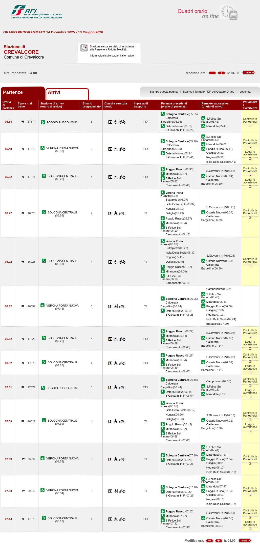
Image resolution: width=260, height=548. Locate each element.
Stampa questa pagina (163, 91)
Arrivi (54, 92)
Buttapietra (172, 199)
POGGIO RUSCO (58, 122)
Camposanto (174, 185)
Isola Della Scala (216, 161)
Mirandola (212, 126)
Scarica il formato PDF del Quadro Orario (208, 91)
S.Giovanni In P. (176, 129)
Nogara (210, 157)
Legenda (245, 91)
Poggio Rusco (215, 148)
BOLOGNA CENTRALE (62, 176)
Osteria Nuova (175, 126)
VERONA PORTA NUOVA (62, 148)
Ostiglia (211, 152)
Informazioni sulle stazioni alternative (112, 55)
